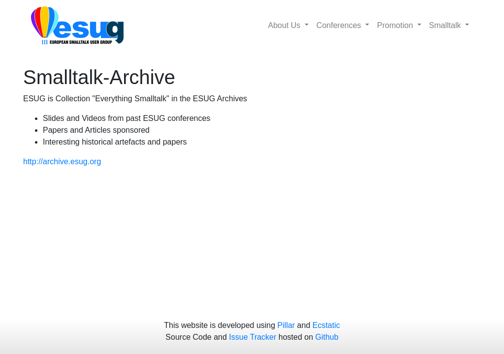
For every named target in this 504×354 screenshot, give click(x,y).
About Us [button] (285, 25)
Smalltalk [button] (446, 25)
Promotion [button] (396, 25)
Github (327, 337)
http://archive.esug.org (62, 161)
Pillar (286, 325)
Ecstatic (326, 325)
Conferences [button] (339, 25)
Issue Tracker (252, 337)
